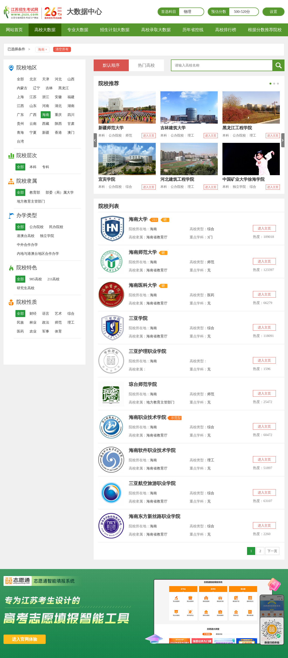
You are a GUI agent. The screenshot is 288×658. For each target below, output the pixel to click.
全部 (20, 79)
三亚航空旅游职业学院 (152, 483)
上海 (20, 97)
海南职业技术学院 (147, 417)
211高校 (54, 279)
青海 (20, 132)
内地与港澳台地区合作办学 (38, 253)
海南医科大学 (143, 285)
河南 (45, 106)
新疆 (45, 132)
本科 (33, 167)
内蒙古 (22, 88)
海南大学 (138, 219)
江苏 (33, 97)
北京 (33, 79)
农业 (33, 331)
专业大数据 (77, 29)
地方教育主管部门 (31, 201)
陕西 (58, 124)
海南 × (42, 49)
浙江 (45, 97)
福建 (70, 97)
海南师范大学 (143, 252)
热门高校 (146, 65)
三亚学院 (138, 318)
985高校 (36, 279)
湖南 (70, 106)
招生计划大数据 (114, 29)
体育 (58, 331)
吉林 (49, 88)
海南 (45, 115)
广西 (33, 115)
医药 (20, 331)
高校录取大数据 (156, 29)
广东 (20, 115)
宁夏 (33, 132)
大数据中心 (84, 11)
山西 (70, 79)
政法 (45, 322)
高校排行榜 (225, 29)
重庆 (58, 115)
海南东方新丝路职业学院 (154, 516)
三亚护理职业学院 (147, 351)
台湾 (20, 141)
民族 (20, 322)
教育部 (35, 192)
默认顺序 (111, 65)
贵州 (20, 124)
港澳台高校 (25, 236)
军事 (45, 331)
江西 (20, 106)
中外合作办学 (27, 245)
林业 (33, 322)
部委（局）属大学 (60, 192)
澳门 (70, 132)
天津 (45, 79)
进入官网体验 (24, 639)
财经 (33, 313)
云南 (33, 124)
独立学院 (47, 236)
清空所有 (62, 49)
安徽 (58, 97)
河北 (58, 79)
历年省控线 (192, 29)
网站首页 (14, 29)
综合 (70, 313)
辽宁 (36, 88)
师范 (58, 322)
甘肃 (70, 124)
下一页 (272, 551)
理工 (70, 322)
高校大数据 (44, 29)
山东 (33, 106)
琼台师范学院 (143, 384)
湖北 (58, 106)
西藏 (45, 124)
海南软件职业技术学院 (152, 450)
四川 (70, 115)
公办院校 (37, 227)
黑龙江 (63, 88)
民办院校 (56, 227)
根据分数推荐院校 (265, 29)
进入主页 (148, 135)
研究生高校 (25, 288)
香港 (58, 132)
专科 (45, 167)
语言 (45, 313)
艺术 (58, 313)
